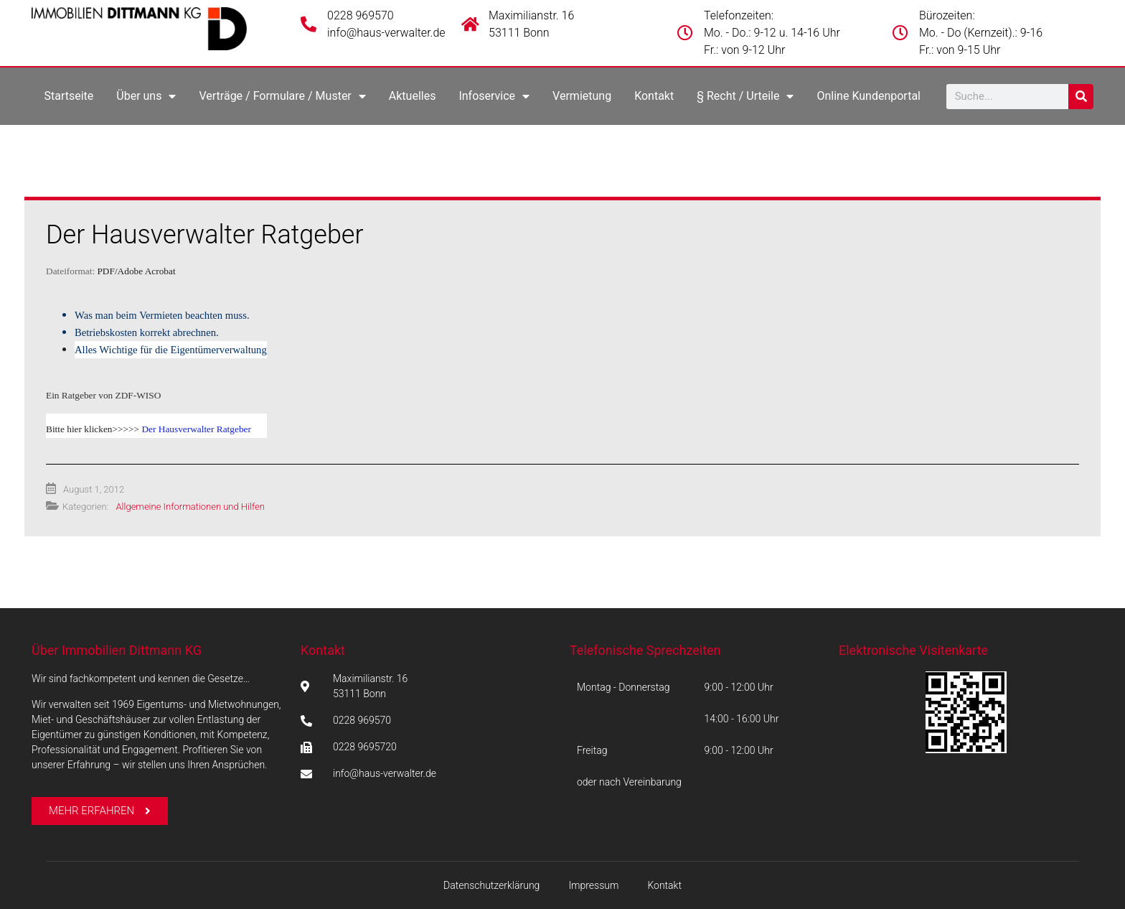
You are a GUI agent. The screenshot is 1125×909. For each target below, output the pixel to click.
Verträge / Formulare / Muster (282, 96)
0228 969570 (360, 15)
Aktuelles (412, 96)
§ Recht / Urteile (745, 96)
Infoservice (493, 96)
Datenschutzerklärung (491, 885)
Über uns (146, 96)
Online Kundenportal (868, 96)
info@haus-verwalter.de (386, 32)
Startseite (68, 96)
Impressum (593, 885)
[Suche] (1080, 96)
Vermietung (581, 96)
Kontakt (654, 96)
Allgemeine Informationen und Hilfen (190, 506)
